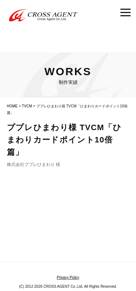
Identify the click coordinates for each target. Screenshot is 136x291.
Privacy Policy (68, 277)
